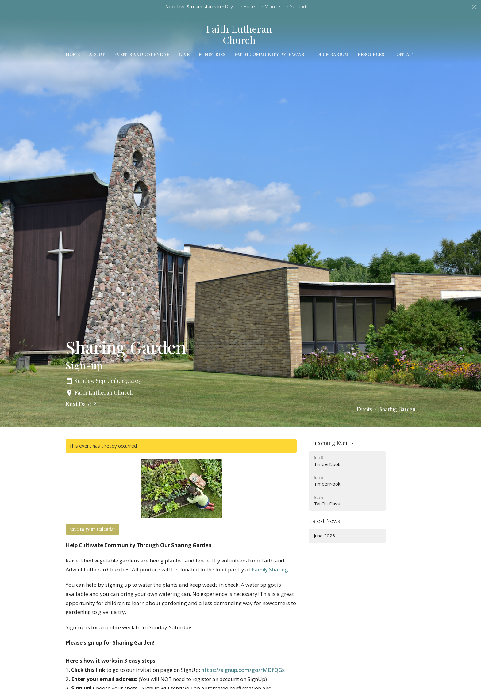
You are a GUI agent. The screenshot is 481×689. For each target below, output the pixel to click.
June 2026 (324, 535)
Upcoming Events (331, 443)
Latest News (324, 520)
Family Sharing (270, 569)
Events (364, 409)
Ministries (212, 54)
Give (184, 54)
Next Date (82, 404)
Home (73, 54)
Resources (371, 54)
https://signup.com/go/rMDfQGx (243, 669)
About (97, 54)
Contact (404, 54)
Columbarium (330, 54)
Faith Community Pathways (269, 54)
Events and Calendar (142, 54)
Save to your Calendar (92, 529)
